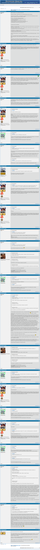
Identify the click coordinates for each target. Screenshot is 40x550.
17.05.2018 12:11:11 (3, 251)
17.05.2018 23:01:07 (3, 465)
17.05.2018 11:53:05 (3, 228)
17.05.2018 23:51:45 (3, 529)
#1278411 (13, 430)
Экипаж (28, 2)
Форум (25, 2)
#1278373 (13, 208)
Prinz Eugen (2, 252)
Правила (36, 2)
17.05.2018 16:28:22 (3, 407)
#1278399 (13, 506)
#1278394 (13, 373)
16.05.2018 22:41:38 (3, 130)
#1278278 (13, 110)
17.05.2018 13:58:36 (3, 345)
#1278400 (13, 410)
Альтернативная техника (16, 9)
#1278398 (13, 468)
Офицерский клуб (32, 2)
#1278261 (13, 170)
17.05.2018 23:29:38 (3, 503)
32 (5, 8)
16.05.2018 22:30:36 (3, 107)
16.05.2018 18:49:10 (3, 11)
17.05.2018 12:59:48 (3, 293)
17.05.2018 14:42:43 (3, 383)
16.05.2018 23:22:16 (3, 144)
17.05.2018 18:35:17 (3, 444)
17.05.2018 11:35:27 (3, 181)
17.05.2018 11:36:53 (3, 205)
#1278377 (13, 284)
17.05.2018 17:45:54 (3, 420)
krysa (1, 276)
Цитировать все (37, 65)
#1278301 (13, 147)
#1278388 (13, 296)
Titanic (2, 167)
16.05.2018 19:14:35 (3, 43)
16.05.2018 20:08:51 (3, 74)
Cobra (1, 44)
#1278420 (13, 447)
